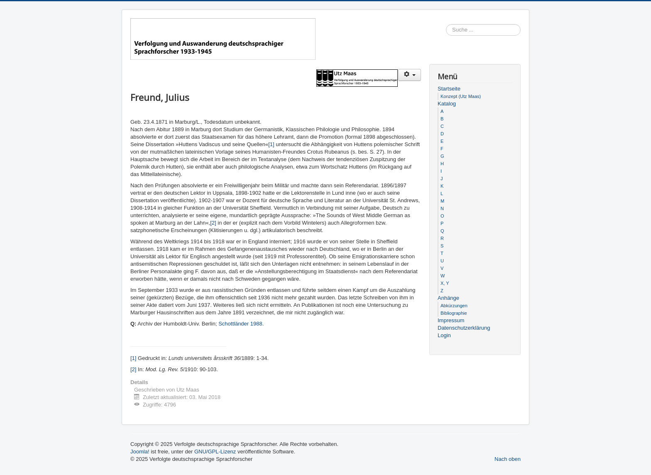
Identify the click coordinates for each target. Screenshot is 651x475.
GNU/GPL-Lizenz (215, 451)
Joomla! (139, 451)
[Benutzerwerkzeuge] (409, 75)
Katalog (447, 103)
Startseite (449, 89)
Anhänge (448, 298)
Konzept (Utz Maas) (461, 96)
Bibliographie (454, 313)
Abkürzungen (454, 305)
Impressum (451, 320)
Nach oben (507, 459)
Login (444, 335)
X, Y (445, 283)
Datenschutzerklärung (464, 328)
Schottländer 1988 (240, 324)
